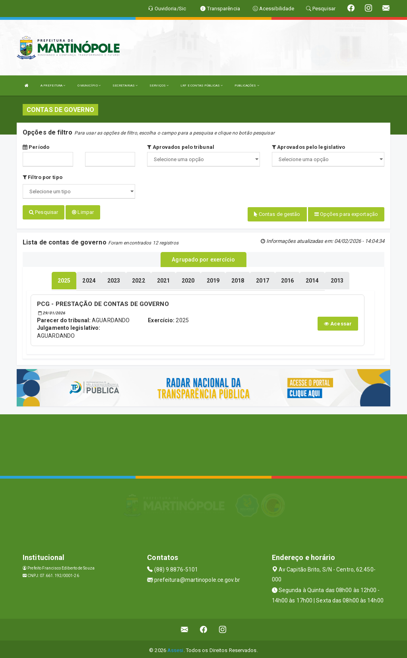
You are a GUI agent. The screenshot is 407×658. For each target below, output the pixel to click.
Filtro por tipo (42, 177)
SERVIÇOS (159, 85)
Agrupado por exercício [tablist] (203, 258)
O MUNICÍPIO (89, 85)
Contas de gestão (277, 214)
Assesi (175, 648)
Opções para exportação (346, 214)
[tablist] (64, 278)
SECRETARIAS (125, 85)
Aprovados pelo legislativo (308, 147)
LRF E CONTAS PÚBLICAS (201, 85)
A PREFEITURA (53, 85)
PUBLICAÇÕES (247, 85)
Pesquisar (43, 212)
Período (36, 147)
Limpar (83, 212)
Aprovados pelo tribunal (180, 147)
